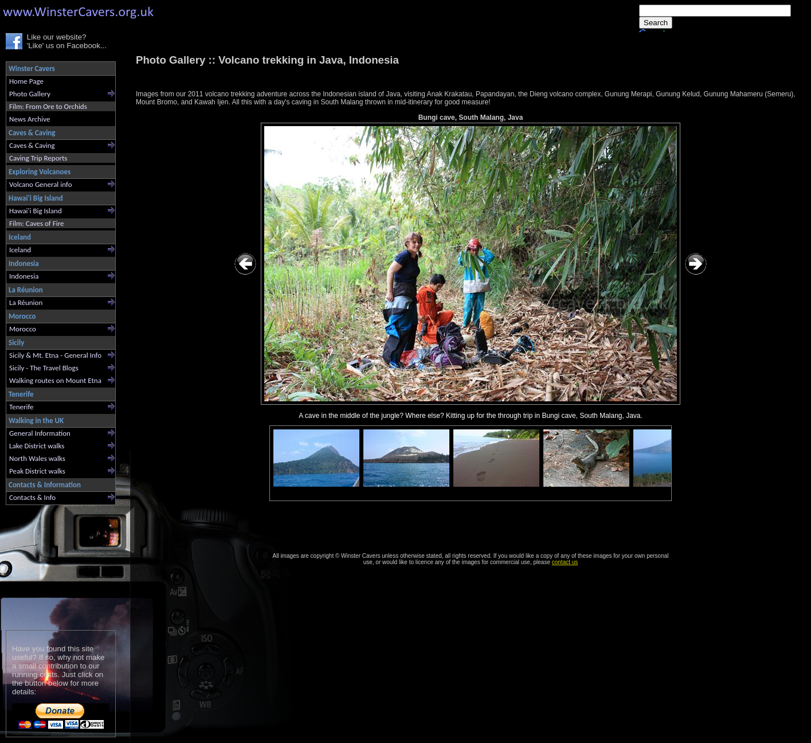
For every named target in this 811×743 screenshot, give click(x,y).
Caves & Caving (32, 145)
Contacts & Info (32, 497)
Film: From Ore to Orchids (48, 106)
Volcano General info (40, 184)
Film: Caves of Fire (36, 223)
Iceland (20, 249)
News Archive (29, 119)
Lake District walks (36, 445)
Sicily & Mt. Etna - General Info (55, 355)
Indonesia (23, 276)
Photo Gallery (29, 93)
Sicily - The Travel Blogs (44, 367)
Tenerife (21, 406)
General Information (39, 433)
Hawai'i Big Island (35, 210)
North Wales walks (37, 458)
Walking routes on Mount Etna (55, 380)
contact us (565, 562)
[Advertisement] (56, 565)
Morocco (22, 328)
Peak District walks (37, 471)
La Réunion (25, 302)
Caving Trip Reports (38, 158)
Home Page (26, 81)
